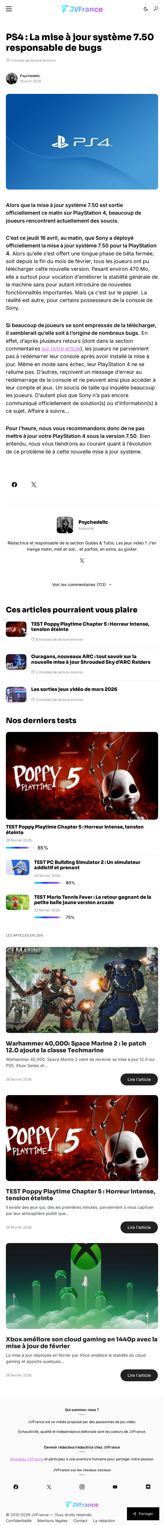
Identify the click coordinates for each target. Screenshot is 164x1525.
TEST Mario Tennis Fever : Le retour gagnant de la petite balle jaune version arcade (92, 900)
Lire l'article (139, 1079)
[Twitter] (48, 1487)
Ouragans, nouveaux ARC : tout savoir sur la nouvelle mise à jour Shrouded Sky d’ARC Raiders (90, 659)
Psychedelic (30, 76)
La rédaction (104, 1521)
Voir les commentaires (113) (79, 584)
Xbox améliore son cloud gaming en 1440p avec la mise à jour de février (82, 1343)
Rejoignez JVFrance (26, 1459)
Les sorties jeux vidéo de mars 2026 (74, 689)
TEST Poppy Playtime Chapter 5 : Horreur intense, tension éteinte (90, 627)
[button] (9, 8)
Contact (80, 1521)
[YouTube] (114, 1487)
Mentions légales (52, 1521)
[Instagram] (82, 1487)
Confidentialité (18, 1521)
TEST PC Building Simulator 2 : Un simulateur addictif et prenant (87, 865)
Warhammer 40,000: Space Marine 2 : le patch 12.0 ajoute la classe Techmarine (76, 1047)
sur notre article (61, 348)
